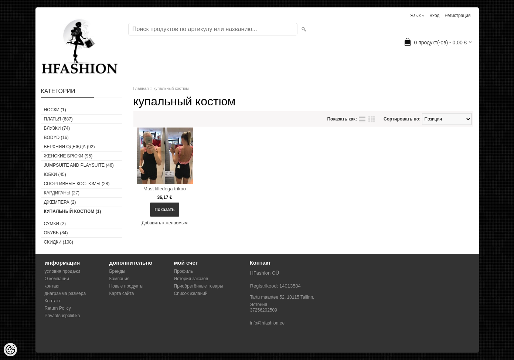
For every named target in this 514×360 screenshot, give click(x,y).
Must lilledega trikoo (164, 188)
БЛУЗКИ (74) (57, 128)
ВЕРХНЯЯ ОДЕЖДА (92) (69, 146)
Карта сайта (121, 293)
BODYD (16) (56, 137)
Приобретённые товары (198, 286)
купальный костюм (171, 88)
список (362, 119)
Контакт (53, 300)
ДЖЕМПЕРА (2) (60, 202)
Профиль (183, 271)
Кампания (119, 278)
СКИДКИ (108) (58, 242)
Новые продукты (126, 286)
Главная (141, 88)
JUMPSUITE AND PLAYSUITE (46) (79, 165)
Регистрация (457, 15)
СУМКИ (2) (55, 223)
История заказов (191, 278)
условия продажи (63, 271)
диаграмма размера (65, 293)
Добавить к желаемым (165, 222)
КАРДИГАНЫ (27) (62, 193)
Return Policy (58, 308)
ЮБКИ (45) (55, 174)
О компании (57, 278)
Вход (434, 15)
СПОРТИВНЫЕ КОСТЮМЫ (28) (77, 183)
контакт (52, 286)
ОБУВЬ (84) (56, 232)
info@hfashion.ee (267, 323)
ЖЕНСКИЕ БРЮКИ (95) (68, 156)
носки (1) (55, 109)
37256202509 (263, 310)
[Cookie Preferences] (10, 349)
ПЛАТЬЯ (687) (58, 119)
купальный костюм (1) (72, 211)
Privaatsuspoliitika (62, 315)
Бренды (117, 271)
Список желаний (191, 293)
